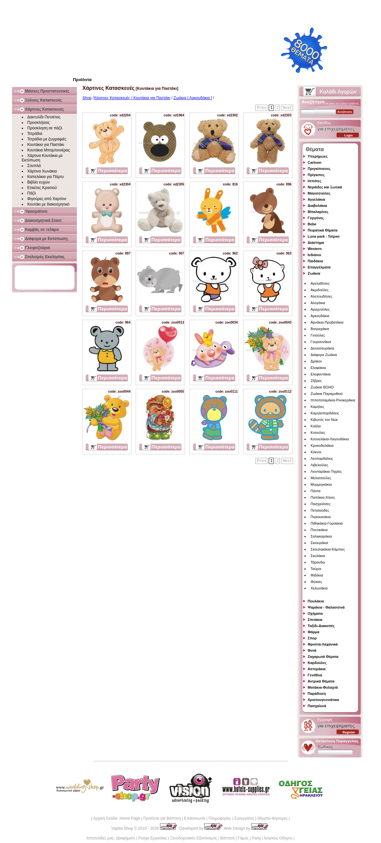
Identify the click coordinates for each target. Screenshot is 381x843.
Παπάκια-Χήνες (323, 497)
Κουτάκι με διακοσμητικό (48, 204)
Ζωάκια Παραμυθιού (327, 394)
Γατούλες (318, 335)
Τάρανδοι (318, 562)
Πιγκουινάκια (321, 517)
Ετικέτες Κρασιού (42, 187)
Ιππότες (314, 181)
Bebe (312, 224)
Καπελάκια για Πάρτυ (45, 176)
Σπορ (312, 638)
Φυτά (312, 650)
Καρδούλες (317, 663)
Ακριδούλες (320, 290)
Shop (87, 98)
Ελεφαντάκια (321, 374)
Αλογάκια (318, 303)
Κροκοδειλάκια (322, 445)
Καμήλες (317, 407)
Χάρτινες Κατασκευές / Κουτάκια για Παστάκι (132, 98)
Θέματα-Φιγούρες (272, 818)
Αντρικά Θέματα (321, 681)
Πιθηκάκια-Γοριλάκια (327, 523)
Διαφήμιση (126, 838)
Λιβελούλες (319, 465)
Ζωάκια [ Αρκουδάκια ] (193, 98)
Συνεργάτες (244, 818)
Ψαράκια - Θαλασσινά (326, 607)
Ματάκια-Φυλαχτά (323, 687)
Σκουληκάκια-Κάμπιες (328, 549)
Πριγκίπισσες (319, 169)
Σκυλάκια (318, 556)
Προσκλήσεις (38, 122)
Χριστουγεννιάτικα (323, 700)
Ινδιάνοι (314, 255)
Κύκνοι (316, 452)
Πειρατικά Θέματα (323, 230)
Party (256, 838)
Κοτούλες (318, 432)
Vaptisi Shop (122, 828)
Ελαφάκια (318, 368)
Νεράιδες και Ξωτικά (325, 187)
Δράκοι (316, 361)
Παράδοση (317, 693)
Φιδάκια (317, 575)
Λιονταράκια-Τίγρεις (326, 471)
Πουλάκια (316, 601)
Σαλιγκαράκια (321, 536)
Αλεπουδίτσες (321, 296)
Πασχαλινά (317, 706)
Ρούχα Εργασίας (152, 838)
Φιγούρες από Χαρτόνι (46, 198)
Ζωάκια (314, 273)
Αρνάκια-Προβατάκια (327, 322)
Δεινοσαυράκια (322, 348)
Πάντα (315, 491)
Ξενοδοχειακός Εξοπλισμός (193, 838)
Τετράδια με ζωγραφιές (46, 139)
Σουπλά (34, 165)
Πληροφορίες (219, 818)
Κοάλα (316, 426)
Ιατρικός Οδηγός (278, 838)
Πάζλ (31, 193)
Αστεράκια (317, 669)
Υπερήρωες (318, 156)
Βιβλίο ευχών (38, 182)
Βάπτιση (227, 838)
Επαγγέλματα (319, 267)
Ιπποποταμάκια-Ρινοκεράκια (333, 400)
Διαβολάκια (317, 206)
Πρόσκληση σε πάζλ (44, 128)
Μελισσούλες (321, 478)
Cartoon (314, 162)
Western (315, 249)
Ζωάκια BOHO (322, 387)
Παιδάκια (315, 261)
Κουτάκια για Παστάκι (45, 144)
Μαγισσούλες (319, 193)
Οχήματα (315, 613)
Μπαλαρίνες (318, 212)
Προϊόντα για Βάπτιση (162, 818)
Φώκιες (316, 582)
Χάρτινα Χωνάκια (42, 171)
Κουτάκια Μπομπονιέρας (48, 150)
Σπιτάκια (315, 620)
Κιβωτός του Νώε (324, 420)
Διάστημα (316, 242)
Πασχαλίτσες (321, 504)
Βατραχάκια (320, 329)
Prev (261, 108)
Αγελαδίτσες (320, 283)
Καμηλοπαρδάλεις (325, 413)
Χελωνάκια (319, 588)
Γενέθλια (315, 675)
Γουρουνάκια (321, 342)
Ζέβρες (316, 381)
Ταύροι (316, 569)
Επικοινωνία (194, 818)
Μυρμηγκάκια (321, 484)
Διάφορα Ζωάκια (324, 355)
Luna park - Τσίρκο (323, 236)
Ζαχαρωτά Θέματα (323, 657)
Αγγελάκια (316, 199)
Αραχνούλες (320, 309)
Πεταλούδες (320, 510)
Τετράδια (34, 133)
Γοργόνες (316, 218)
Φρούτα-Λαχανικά (323, 644)
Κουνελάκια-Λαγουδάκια (330, 439)
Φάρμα (313, 632)
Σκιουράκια (319, 543)
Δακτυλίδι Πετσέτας (43, 117)
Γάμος (243, 838)
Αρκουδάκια (320, 316)
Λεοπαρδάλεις (322, 458)
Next (287, 108)
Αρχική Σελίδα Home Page (116, 818)
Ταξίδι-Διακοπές (321, 626)
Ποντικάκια (319, 530)
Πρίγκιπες (316, 175)
